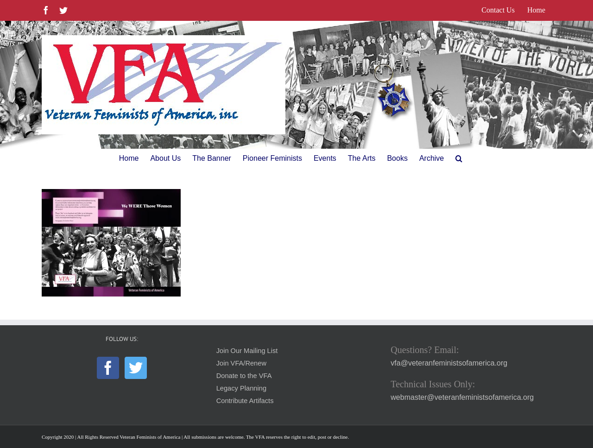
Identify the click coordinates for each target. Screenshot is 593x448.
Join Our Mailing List (247, 350)
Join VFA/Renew (241, 363)
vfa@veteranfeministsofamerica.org (449, 363)
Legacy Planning (241, 388)
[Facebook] (108, 368)
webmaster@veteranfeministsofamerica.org (462, 397)
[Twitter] (136, 368)
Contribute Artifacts (245, 400)
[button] (458, 158)
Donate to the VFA (244, 375)
